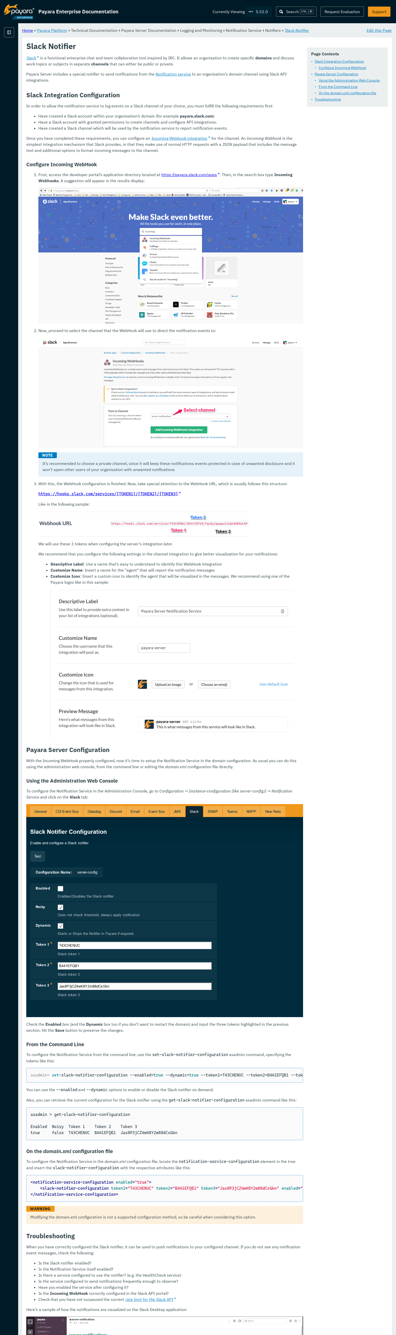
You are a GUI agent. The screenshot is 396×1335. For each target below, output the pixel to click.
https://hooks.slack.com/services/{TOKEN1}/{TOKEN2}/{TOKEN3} (171, 465)
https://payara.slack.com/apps (252, 193)
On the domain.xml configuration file (347, 93)
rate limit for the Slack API (212, 1216)
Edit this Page (379, 30)
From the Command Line (338, 87)
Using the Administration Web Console (349, 80)
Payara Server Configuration (336, 74)
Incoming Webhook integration (242, 150)
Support (379, 11)
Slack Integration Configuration (339, 61)
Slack (94, 64)
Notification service (236, 80)
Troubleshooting (328, 99)
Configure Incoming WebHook (342, 68)
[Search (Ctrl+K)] (296, 12)
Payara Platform (19, 50)
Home (90, 30)
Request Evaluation (342, 11)
